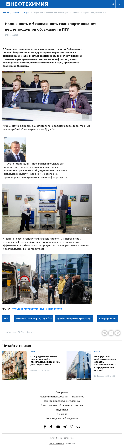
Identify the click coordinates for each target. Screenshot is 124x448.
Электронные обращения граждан (62, 405)
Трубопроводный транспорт (74, 318)
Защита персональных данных (62, 401)
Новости (16, 13)
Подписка (62, 409)
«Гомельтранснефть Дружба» (34, 318)
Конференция (107, 318)
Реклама (62, 414)
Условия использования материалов (62, 396)
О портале (62, 392)
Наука (26, 13)
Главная (5, 13)
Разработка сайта (56, 444)
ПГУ (6, 318)
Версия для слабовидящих (62, 418)
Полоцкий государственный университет (36, 308)
